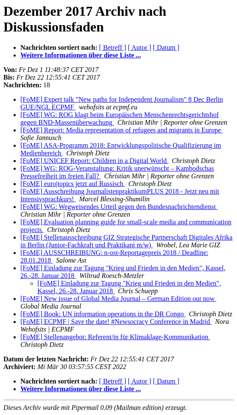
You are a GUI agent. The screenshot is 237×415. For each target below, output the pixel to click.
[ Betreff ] (112, 47)
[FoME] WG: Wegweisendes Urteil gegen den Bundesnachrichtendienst (118, 206)
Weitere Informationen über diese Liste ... (80, 55)
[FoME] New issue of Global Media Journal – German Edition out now (118, 298)
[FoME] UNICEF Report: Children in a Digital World (94, 160)
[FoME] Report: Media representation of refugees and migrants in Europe (121, 130)
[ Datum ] (166, 47)
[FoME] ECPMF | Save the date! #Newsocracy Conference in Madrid (116, 321)
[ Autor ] (139, 47)
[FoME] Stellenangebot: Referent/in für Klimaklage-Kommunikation (115, 337)
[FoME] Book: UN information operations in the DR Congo (103, 314)
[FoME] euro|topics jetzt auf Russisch (72, 183)
